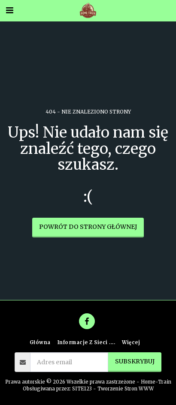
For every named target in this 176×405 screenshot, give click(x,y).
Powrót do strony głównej (88, 227)
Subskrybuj (135, 361)
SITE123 (82, 389)
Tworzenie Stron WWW (125, 389)
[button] (9, 10)
